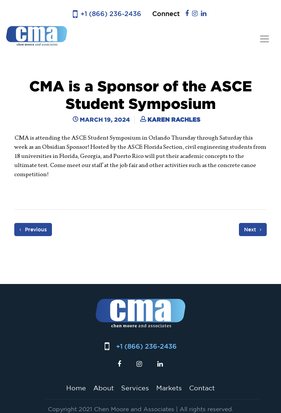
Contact (202, 387)
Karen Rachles (173, 119)
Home (76, 387)
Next (253, 229)
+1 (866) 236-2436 (110, 13)
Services (135, 387)
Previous (33, 229)
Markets (169, 387)
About (103, 387)
